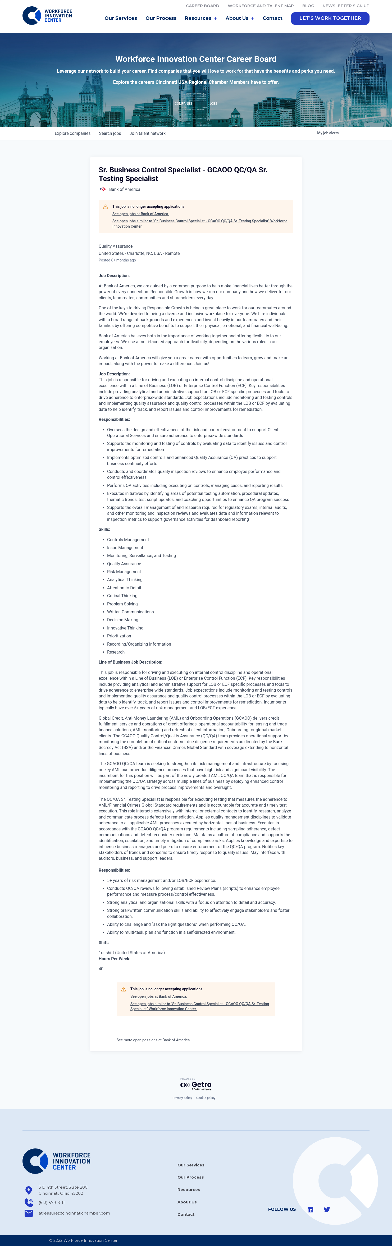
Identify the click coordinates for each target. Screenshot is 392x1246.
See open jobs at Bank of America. (140, 215)
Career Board (202, 5)
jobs (110, 134)
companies (72, 134)
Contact (272, 19)
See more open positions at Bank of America (153, 1041)
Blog (308, 5)
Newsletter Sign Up (346, 5)
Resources (201, 20)
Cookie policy (205, 1098)
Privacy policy (182, 1098)
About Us (240, 20)
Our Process (160, 19)
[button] (330, 19)
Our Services (120, 19)
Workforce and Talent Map (261, 5)
